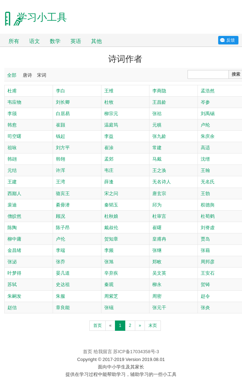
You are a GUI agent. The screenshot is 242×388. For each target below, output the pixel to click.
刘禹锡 (208, 113)
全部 (11, 75)
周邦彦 (208, 261)
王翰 (205, 170)
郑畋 (157, 261)
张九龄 (159, 136)
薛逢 (109, 181)
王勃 (205, 193)
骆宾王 (63, 193)
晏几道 (63, 273)
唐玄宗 (159, 193)
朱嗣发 (14, 296)
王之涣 (159, 170)
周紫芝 (111, 296)
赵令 (205, 296)
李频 (109, 250)
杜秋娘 (111, 216)
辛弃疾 (111, 273)
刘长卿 (63, 102)
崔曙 (157, 227)
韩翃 (12, 159)
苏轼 (12, 284)
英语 (75, 41)
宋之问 (111, 193)
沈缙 (205, 159)
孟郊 (109, 159)
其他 (96, 41)
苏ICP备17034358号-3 (136, 351)
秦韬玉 (111, 205)
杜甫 (12, 90)
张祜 (157, 113)
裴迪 (12, 205)
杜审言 (159, 216)
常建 (157, 147)
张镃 (109, 307)
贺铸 (205, 284)
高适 (205, 147)
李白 (60, 90)
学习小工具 (42, 17)
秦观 (109, 284)
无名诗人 (161, 181)
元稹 (157, 125)
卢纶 (205, 125)
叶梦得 (14, 273)
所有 (14, 41)
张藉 (205, 250)
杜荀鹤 (208, 216)
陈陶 (12, 227)
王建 (12, 181)
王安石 (208, 273)
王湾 (60, 181)
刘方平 (63, 147)
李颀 (12, 113)
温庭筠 (111, 125)
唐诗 (27, 75)
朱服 (60, 296)
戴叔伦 (111, 227)
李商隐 (159, 90)
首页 (97, 325)
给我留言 (103, 351)
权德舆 (208, 205)
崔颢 (60, 125)
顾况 (60, 216)
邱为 (157, 205)
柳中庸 (14, 239)
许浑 (60, 170)
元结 (12, 170)
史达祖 (63, 284)
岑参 (205, 102)
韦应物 (14, 102)
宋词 (41, 75)
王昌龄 (159, 102)
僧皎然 (14, 216)
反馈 (230, 40)
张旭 (109, 261)
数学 (55, 41)
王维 (109, 90)
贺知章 (111, 239)
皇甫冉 (159, 239)
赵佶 (12, 307)
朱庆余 (208, 136)
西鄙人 (14, 193)
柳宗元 (111, 113)
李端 (60, 250)
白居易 (63, 113)
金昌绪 (14, 250)
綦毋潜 (63, 205)
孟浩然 (208, 90)
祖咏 (12, 147)
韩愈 (12, 125)
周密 (157, 296)
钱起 (60, 136)
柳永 (157, 284)
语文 (34, 41)
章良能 (63, 307)
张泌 (12, 261)
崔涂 (109, 147)
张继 (157, 250)
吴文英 (159, 273)
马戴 (157, 159)
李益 (109, 136)
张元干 (159, 307)
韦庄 (109, 170)
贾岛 (205, 239)
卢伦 (60, 239)
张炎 (205, 307)
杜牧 (109, 102)
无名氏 (208, 181)
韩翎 (60, 159)
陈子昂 (63, 227)
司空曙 (14, 136)
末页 (152, 325)
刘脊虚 (208, 227)
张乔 (60, 261)
